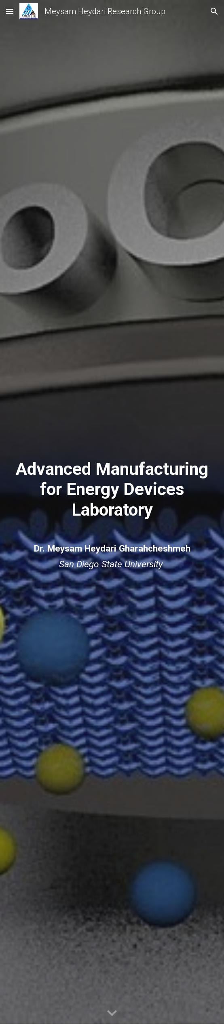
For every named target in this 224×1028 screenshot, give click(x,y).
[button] (9, 11)
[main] (111, 489)
